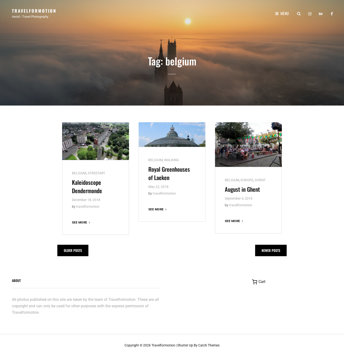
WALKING (171, 159)
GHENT (260, 179)
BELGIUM (79, 172)
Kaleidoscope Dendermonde (87, 185)
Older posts (73, 249)
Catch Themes (209, 344)
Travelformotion (34, 11)
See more (81, 221)
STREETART (96, 172)
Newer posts (271, 249)
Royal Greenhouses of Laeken (169, 172)
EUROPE (247, 179)
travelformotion (87, 206)
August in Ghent (242, 188)
